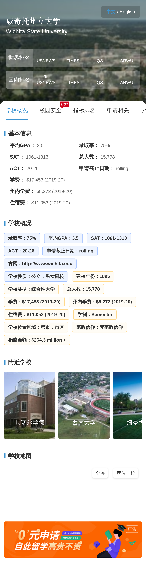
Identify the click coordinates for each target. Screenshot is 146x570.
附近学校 (18, 362)
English (127, 11)
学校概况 (18, 223)
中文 (111, 11)
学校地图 (18, 456)
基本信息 (18, 133)
